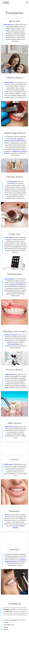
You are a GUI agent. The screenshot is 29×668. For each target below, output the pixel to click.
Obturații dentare (14, 77)
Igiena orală (14, 20)
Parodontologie (14, 274)
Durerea (14, 459)
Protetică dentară (14, 369)
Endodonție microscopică (14, 331)
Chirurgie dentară (14, 176)
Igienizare (14, 549)
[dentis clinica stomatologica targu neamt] (14, 648)
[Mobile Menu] (27, 2)
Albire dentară (14, 423)
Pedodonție (14, 511)
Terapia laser (14, 233)
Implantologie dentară (14, 132)
